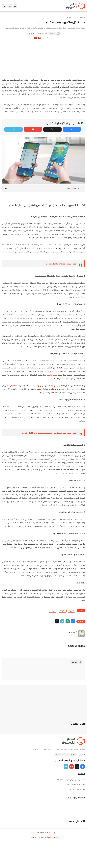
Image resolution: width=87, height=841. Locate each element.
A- (35, 38)
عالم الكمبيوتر (35, 832)
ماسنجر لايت (60, 385)
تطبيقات (62, 610)
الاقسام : (82, 754)
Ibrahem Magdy (53, 837)
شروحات (52, 610)
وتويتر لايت (51, 385)
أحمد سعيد (52, 33)
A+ (39, 38)
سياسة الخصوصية (77, 789)
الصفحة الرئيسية (79, 17)
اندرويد (68, 17)
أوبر (37, 385)
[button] (73, 621)
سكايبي (12, 385)
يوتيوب (51, 389)
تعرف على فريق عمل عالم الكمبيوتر (71, 779)
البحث (39, 389)
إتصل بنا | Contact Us (76, 784)
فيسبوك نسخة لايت (50, 375)
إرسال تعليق (76, 662)
